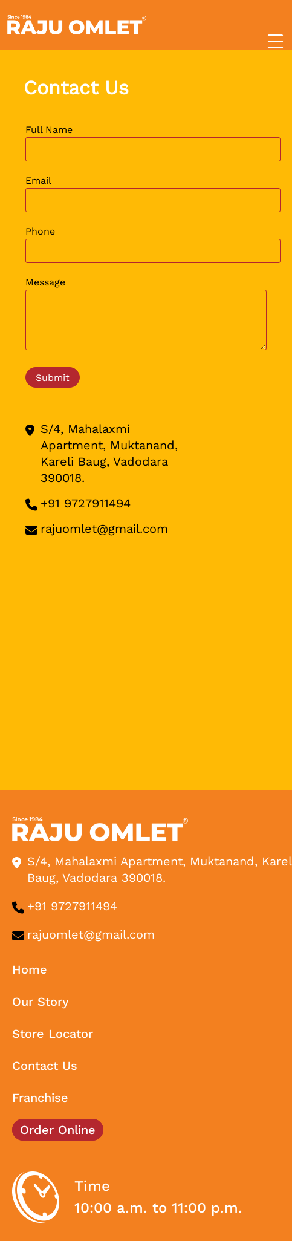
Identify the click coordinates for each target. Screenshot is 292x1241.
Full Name (153, 142)
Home (29, 969)
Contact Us (44, 1065)
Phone (153, 244)
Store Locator (52, 1033)
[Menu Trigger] (275, 41)
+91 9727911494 (86, 503)
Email (153, 193)
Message (146, 315)
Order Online (58, 1129)
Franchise (40, 1097)
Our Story (40, 1001)
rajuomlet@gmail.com (104, 528)
